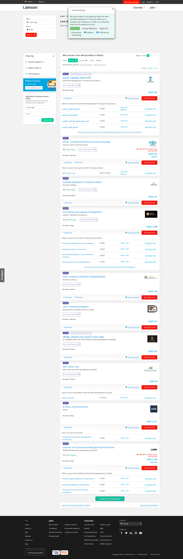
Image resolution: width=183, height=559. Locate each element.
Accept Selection (89, 28)
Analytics (89, 32)
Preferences (102, 32)
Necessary (75, 32)
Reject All (104, 28)
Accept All (75, 28)
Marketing (75, 35)
